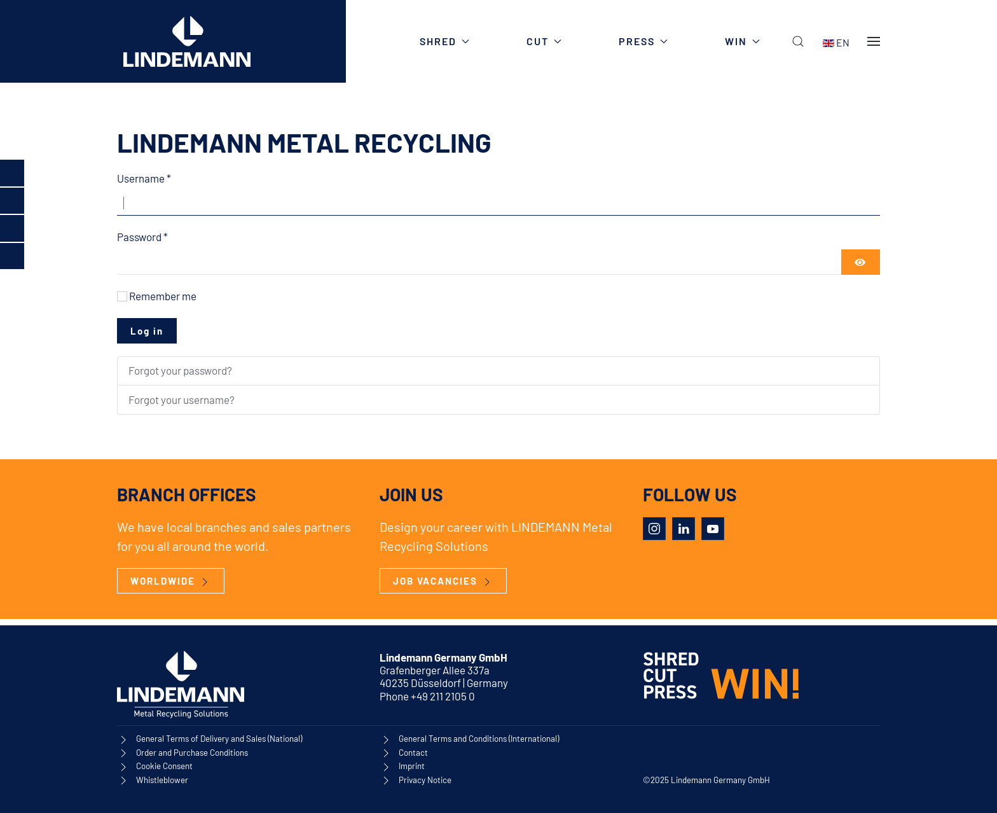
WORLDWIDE (170, 581)
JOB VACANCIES (443, 581)
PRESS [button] (643, 41)
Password (142, 236)
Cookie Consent (164, 766)
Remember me (162, 295)
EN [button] (836, 42)
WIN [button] (742, 41)
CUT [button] (543, 41)
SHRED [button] (444, 41)
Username (144, 178)
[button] (798, 41)
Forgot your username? (181, 399)
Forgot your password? (180, 370)
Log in (146, 331)
